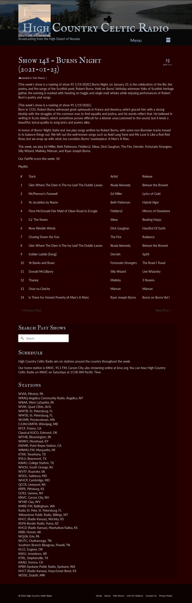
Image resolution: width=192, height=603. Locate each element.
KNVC (22, 497)
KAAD (22, 562)
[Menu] (150, 40)
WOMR (23, 420)
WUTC (22, 541)
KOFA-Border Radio (31, 523)
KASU (22, 553)
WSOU (23, 467)
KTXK (22, 454)
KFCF (21, 428)
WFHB (23, 437)
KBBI (21, 532)
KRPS (22, 489)
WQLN (23, 536)
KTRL (21, 558)
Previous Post (32, 310)
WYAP (22, 502)
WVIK (22, 407)
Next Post (162, 310)
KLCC (22, 549)
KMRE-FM (25, 506)
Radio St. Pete (27, 510)
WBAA (22, 402)
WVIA (22, 394)
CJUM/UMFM (27, 424)
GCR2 (22, 493)
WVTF (22, 471)
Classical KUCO (28, 432)
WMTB (23, 411)
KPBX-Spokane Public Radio (37, 566)
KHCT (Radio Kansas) (32, 571)
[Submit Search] (21, 338)
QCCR (22, 484)
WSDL (22, 476)
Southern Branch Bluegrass (36, 545)
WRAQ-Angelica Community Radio (41, 398)
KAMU (22, 463)
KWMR (23, 445)
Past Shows (39, 77)
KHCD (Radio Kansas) (32, 528)
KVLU (22, 458)
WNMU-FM (26, 450)
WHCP (22, 480)
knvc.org (122, 368)
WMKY (23, 441)
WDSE (22, 575)
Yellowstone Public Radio (34, 515)
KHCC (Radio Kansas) (32, 519)
